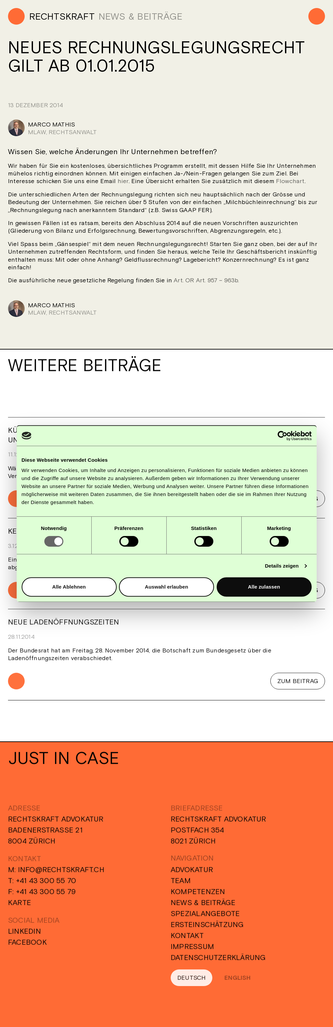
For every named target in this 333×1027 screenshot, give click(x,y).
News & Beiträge (203, 906)
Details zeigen (282, 566)
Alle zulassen (264, 587)
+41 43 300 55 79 (46, 895)
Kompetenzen (198, 895)
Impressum (192, 950)
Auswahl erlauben (166, 587)
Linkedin (24, 935)
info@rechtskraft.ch (61, 873)
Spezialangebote (205, 917)
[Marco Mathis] (166, 128)
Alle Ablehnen (69, 587)
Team (181, 884)
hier (123, 180)
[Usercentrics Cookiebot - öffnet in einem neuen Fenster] (282, 436)
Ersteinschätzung (207, 928)
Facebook (27, 946)
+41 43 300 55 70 (46, 884)
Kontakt (187, 939)
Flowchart (290, 180)
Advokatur (192, 873)
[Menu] (316, 16)
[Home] (51, 16)
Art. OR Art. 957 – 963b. (206, 280)
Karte (19, 906)
